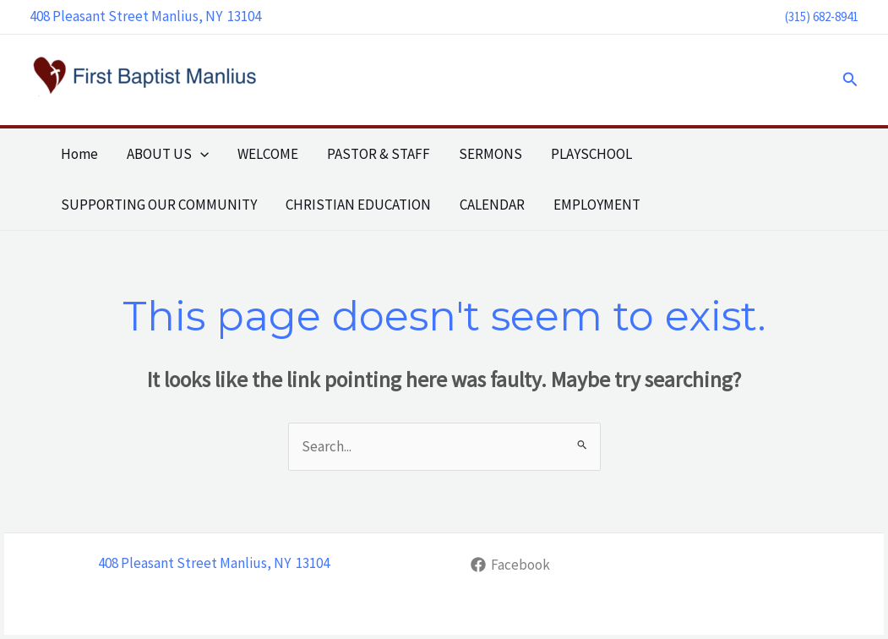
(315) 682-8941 (821, 16)
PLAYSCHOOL (591, 154)
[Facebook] (511, 564)
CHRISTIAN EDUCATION (358, 204)
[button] (850, 79)
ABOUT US (168, 153)
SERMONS (490, 154)
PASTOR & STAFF (378, 154)
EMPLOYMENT (596, 204)
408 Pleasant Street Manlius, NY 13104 (145, 16)
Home (79, 154)
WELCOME (267, 154)
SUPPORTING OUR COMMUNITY (159, 204)
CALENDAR (492, 204)
